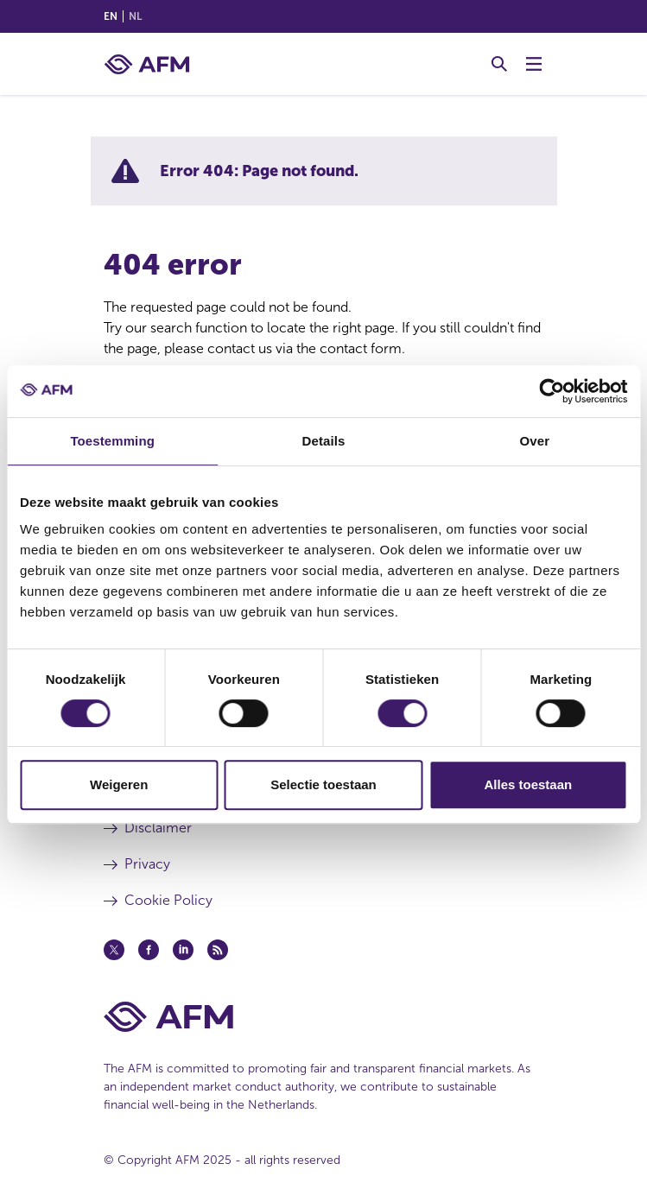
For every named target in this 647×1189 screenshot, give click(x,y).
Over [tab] (535, 440)
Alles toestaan (528, 784)
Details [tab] (324, 440)
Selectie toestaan (323, 784)
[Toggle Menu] (533, 64)
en (110, 16)
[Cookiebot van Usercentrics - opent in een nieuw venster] (551, 391)
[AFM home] (147, 64)
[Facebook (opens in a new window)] (148, 949)
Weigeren (119, 784)
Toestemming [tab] (112, 440)
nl (135, 16)
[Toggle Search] (499, 64)
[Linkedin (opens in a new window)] (183, 949)
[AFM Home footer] (324, 1017)
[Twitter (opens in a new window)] (114, 949)
